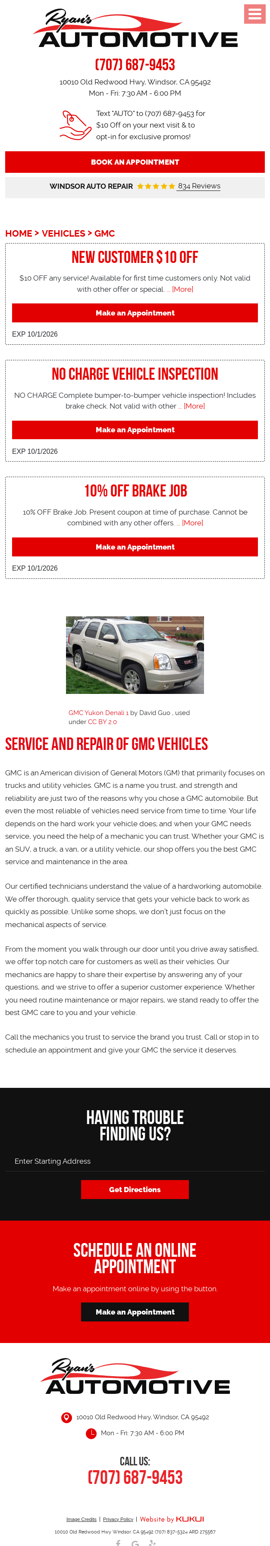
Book (135, 162)
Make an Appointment (135, 313)
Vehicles (63, 233)
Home (18, 233)
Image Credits (81, 1519)
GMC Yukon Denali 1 (99, 713)
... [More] (179, 289)
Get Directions (135, 1189)
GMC (104, 233)
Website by (172, 1520)
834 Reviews (198, 185)
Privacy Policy (118, 1519)
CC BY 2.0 (102, 722)
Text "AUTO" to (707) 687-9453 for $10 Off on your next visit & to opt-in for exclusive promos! (150, 125)
